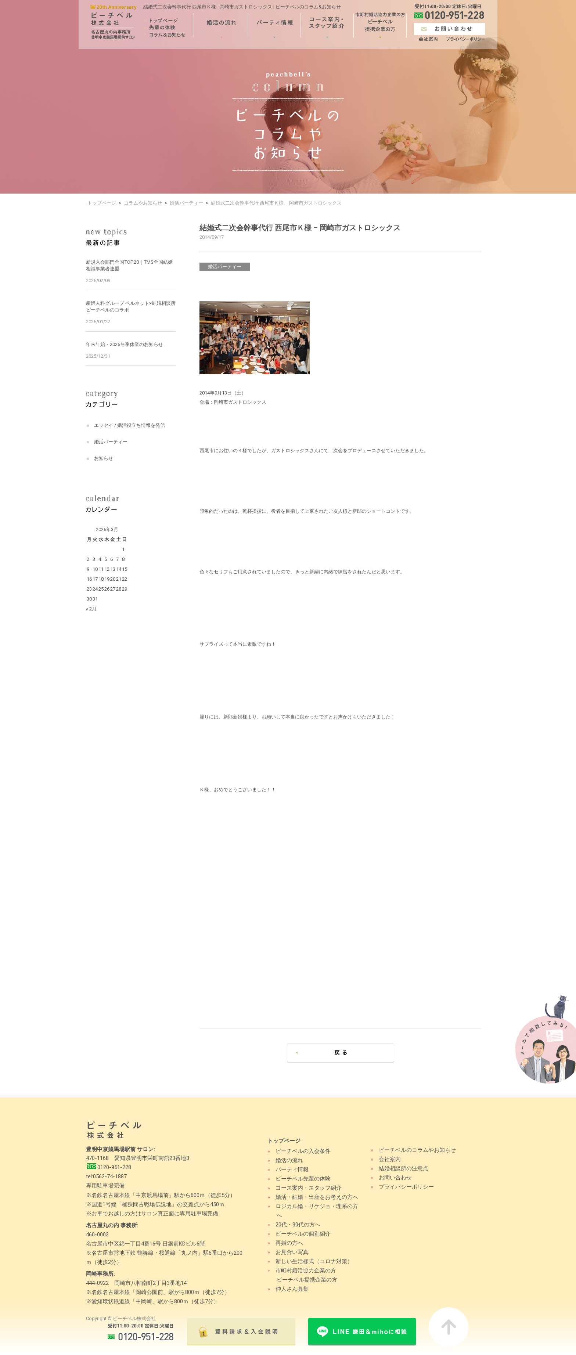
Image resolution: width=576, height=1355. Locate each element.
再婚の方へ (289, 1243)
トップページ (101, 203)
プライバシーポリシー (406, 1186)
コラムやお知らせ (143, 203)
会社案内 (390, 1159)
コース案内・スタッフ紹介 (309, 1188)
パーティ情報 (292, 1169)
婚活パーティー (186, 203)
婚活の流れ (289, 1160)
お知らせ (103, 458)
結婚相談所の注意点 (403, 1168)
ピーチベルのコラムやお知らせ (417, 1150)
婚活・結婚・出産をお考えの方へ (317, 1197)
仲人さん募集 (292, 1289)
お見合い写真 (292, 1252)
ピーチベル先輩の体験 (303, 1178)
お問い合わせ (395, 1177)
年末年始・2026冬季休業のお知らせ (124, 344)
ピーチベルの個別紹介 (303, 1233)
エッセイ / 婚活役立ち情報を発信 (129, 425)
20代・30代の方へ (298, 1224)
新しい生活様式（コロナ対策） (314, 1261)
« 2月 (91, 609)
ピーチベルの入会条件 (303, 1151)
